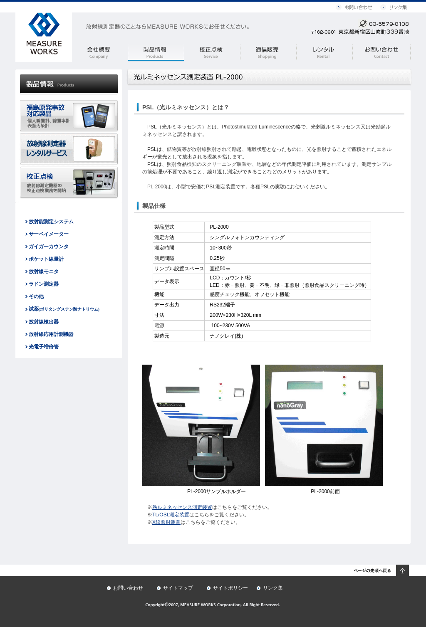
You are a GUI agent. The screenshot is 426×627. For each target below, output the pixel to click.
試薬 (64, 309)
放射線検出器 (44, 322)
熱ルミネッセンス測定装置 (182, 507)
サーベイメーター (49, 234)
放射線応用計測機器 (51, 334)
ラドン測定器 (44, 284)
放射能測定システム (51, 222)
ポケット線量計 (46, 259)
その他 (36, 296)
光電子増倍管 (44, 347)
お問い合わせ (128, 588)
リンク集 (273, 588)
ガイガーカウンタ (49, 246)
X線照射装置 (166, 522)
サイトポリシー (230, 588)
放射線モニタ (44, 271)
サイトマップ (178, 588)
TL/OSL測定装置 (170, 515)
